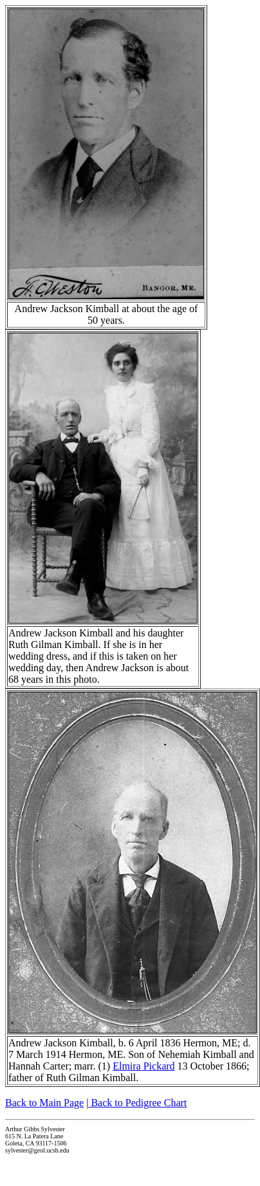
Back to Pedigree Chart (137, 1102)
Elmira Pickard (143, 1066)
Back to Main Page (44, 1102)
